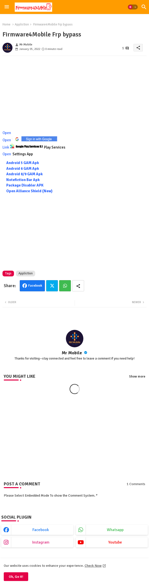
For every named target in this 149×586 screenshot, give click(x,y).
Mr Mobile (72, 353)
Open (7, 133)
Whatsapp (65, 285)
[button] (133, 6)
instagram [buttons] (40, 542)
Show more (137, 377)
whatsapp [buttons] (115, 529)
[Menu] (6, 7)
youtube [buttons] (115, 542)
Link (33, 147)
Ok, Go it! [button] (16, 577)
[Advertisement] (74, 95)
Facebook (35, 286)
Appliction (22, 24)
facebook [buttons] (40, 529)
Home (6, 24)
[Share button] (78, 285)
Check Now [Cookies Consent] (93, 566)
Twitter (52, 285)
